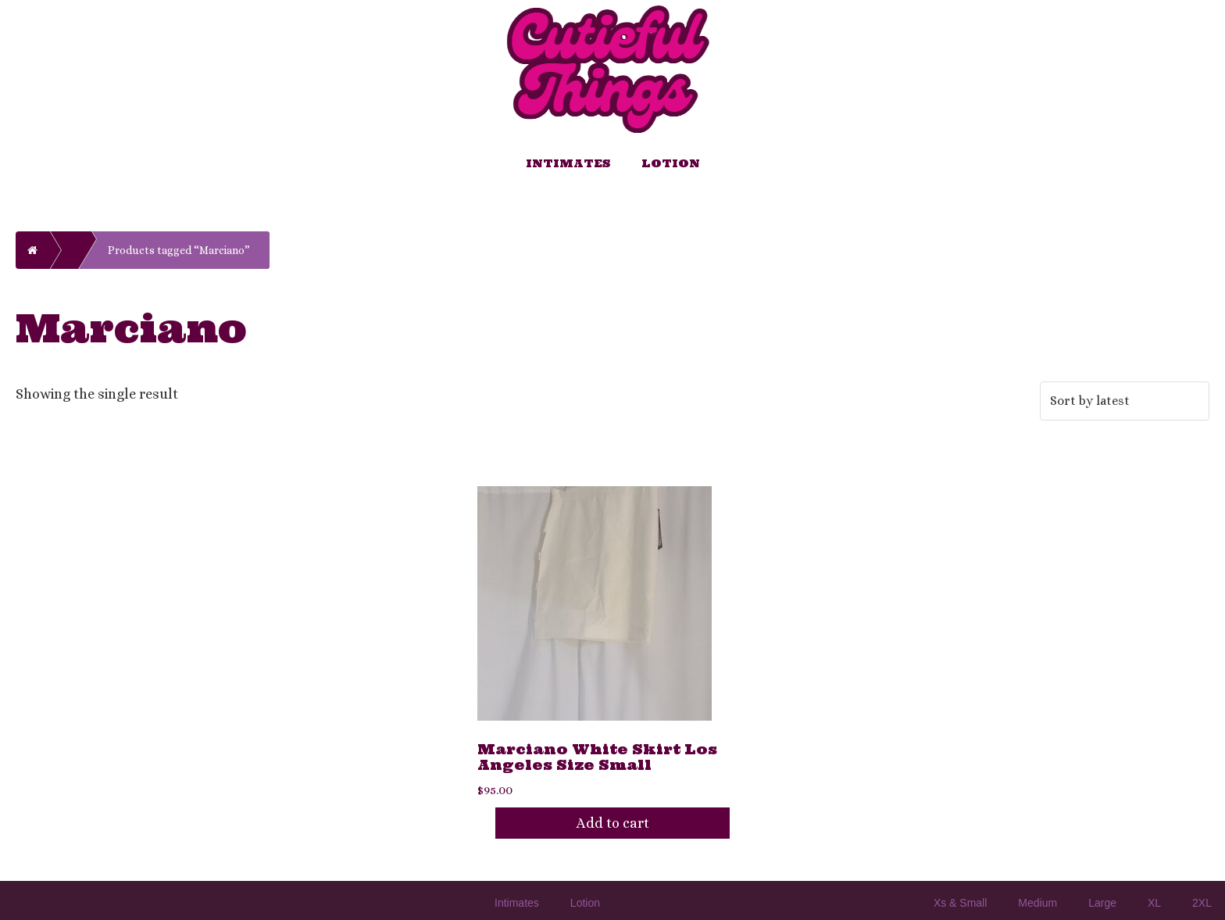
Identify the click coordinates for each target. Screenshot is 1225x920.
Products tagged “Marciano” (179, 250)
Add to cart (613, 823)
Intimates (568, 163)
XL (1154, 903)
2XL (1202, 903)
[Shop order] (1124, 401)
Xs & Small (960, 903)
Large (1102, 903)
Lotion (670, 163)
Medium (1037, 903)
